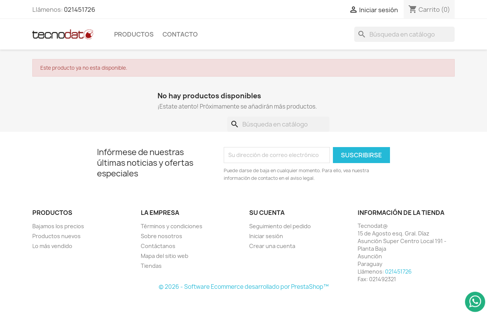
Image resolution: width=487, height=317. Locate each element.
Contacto (180, 34)
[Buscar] (404, 34)
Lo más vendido (52, 246)
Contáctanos (158, 246)
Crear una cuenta (272, 246)
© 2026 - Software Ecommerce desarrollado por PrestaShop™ (244, 287)
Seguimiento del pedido (280, 226)
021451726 (79, 9)
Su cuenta (267, 212)
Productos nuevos (56, 236)
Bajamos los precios (58, 226)
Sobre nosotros (161, 236)
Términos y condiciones (171, 226)
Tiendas (151, 265)
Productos (134, 34)
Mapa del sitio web (164, 255)
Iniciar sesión (266, 236)
